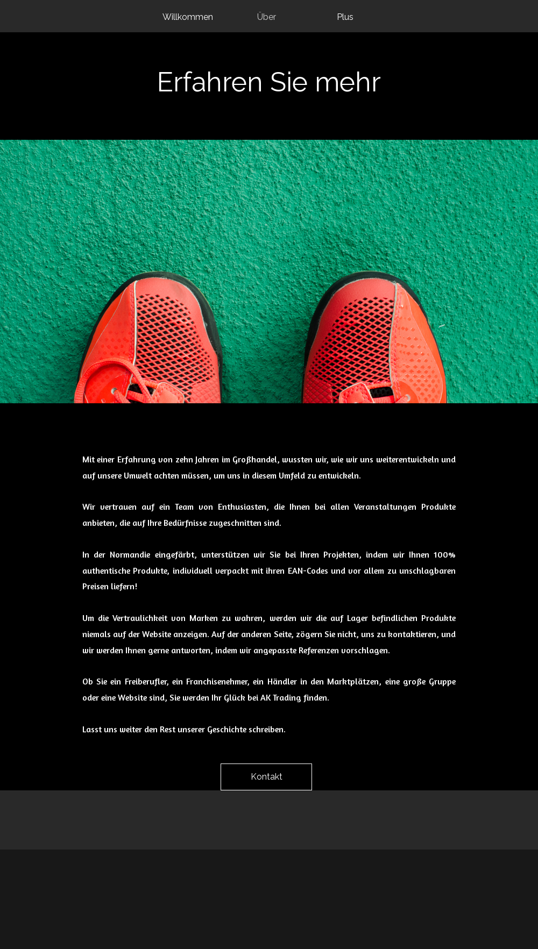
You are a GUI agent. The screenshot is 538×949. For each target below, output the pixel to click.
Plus (345, 17)
